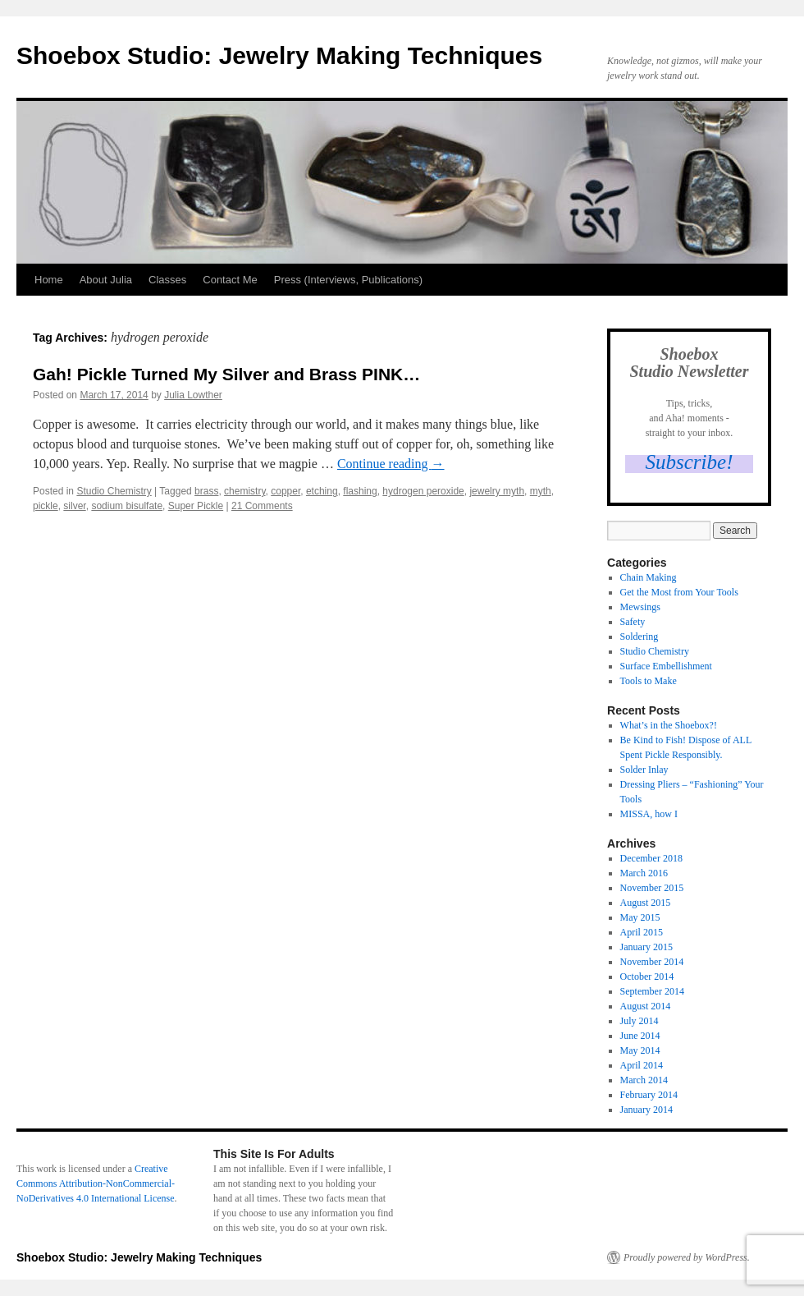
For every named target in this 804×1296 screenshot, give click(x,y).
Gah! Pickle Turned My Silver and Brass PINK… (226, 374)
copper (285, 491)
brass (206, 491)
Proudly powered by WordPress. (687, 1257)
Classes (167, 279)
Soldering (639, 636)
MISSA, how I (649, 814)
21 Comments (262, 506)
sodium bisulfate (126, 506)
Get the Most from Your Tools (679, 592)
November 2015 (652, 888)
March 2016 (644, 873)
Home (48, 279)
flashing (360, 491)
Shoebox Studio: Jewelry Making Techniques (279, 55)
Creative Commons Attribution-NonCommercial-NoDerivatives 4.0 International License (95, 1183)
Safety (633, 621)
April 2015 (641, 932)
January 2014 (646, 1109)
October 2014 (647, 976)
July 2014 (639, 1021)
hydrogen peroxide (423, 491)
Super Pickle (195, 506)
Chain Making (648, 577)
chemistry (244, 491)
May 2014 (640, 1050)
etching (322, 491)
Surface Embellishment (666, 666)
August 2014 (645, 1006)
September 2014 (652, 991)
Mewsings (640, 607)
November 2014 (652, 961)
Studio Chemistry (113, 491)
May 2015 (640, 917)
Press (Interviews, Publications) (348, 279)
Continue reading (391, 464)
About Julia (106, 279)
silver (74, 506)
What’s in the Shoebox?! (668, 725)
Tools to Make (648, 681)
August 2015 (645, 902)
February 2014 (649, 1095)
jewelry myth (496, 491)
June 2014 (640, 1035)
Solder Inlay (644, 769)
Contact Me (230, 279)
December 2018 (651, 858)
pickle (45, 506)
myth (540, 491)
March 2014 (644, 1080)
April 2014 (641, 1065)
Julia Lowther (193, 395)
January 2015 (646, 947)
